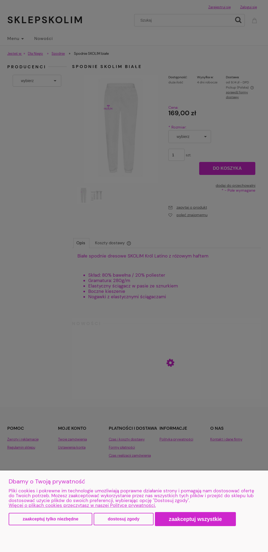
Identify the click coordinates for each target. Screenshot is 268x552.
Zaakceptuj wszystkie (195, 519)
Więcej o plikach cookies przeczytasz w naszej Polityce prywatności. (82, 505)
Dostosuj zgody (123, 519)
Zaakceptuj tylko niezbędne (50, 519)
